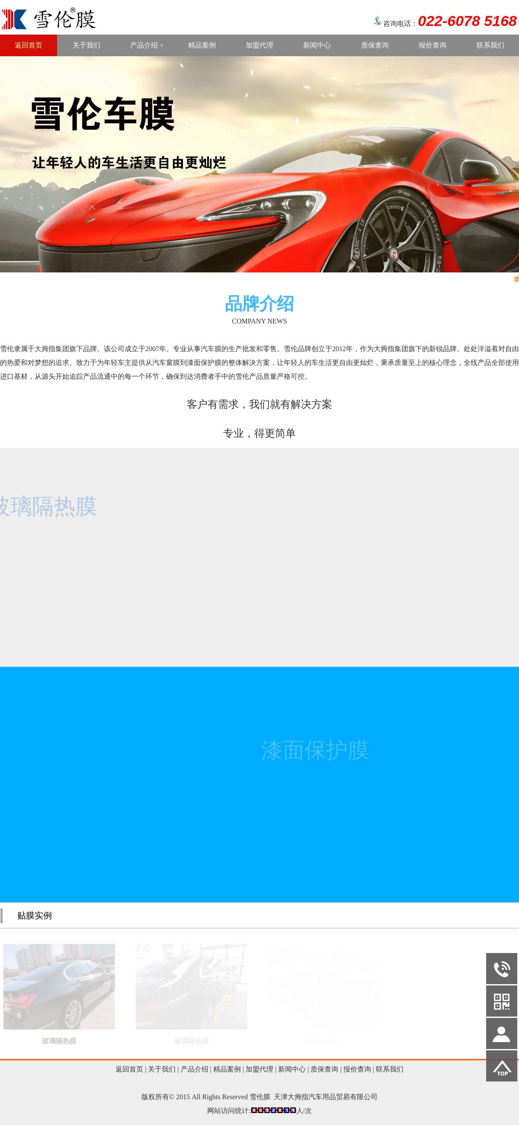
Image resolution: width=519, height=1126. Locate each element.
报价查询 (432, 45)
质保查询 (375, 45)
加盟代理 (259, 45)
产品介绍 (146, 45)
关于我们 (86, 45)
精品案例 (202, 45)
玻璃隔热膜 (65, 1041)
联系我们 (490, 45)
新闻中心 (317, 45)
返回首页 (28, 45)
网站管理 (18, 1119)
